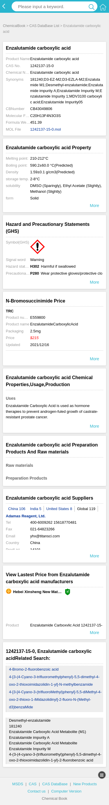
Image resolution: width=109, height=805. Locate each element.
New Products (85, 784)
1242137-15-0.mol (45, 129)
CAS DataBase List (44, 26)
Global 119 (86, 509)
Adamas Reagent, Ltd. (26, 516)
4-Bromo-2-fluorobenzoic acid (34, 669)
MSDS (17, 784)
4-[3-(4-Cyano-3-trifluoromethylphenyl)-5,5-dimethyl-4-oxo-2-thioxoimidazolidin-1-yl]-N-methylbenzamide (54, 681)
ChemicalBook (14, 26)
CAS (33, 784)
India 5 (35, 509)
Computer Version (66, 791)
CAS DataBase (54, 784)
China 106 (16, 509)
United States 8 (59, 509)
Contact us (37, 791)
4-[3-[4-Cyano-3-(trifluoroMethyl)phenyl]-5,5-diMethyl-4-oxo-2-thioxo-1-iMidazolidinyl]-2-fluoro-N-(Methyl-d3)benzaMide (55, 699)
